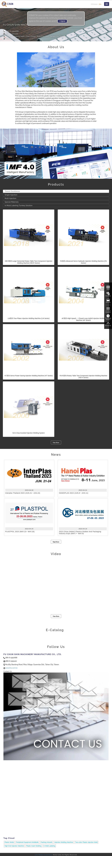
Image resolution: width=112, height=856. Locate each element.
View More (56, 442)
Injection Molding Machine (63, 842)
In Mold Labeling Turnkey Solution (18, 205)
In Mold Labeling (49, 846)
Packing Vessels (46, 842)
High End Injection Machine (14, 846)
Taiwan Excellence (12, 191)
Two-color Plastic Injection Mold (86, 842)
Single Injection (11, 195)
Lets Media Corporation (43, 855)
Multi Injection (10, 198)
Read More (56, 542)
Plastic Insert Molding (33, 846)
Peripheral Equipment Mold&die (27, 842)
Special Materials (12, 202)
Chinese (94, 4)
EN (100, 4)
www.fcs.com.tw (11, 39)
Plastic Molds (9, 842)
